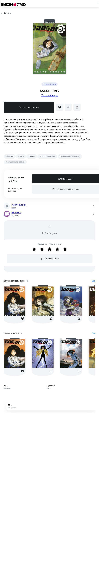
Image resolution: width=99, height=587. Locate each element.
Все (93, 281)
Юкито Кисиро (49, 95)
